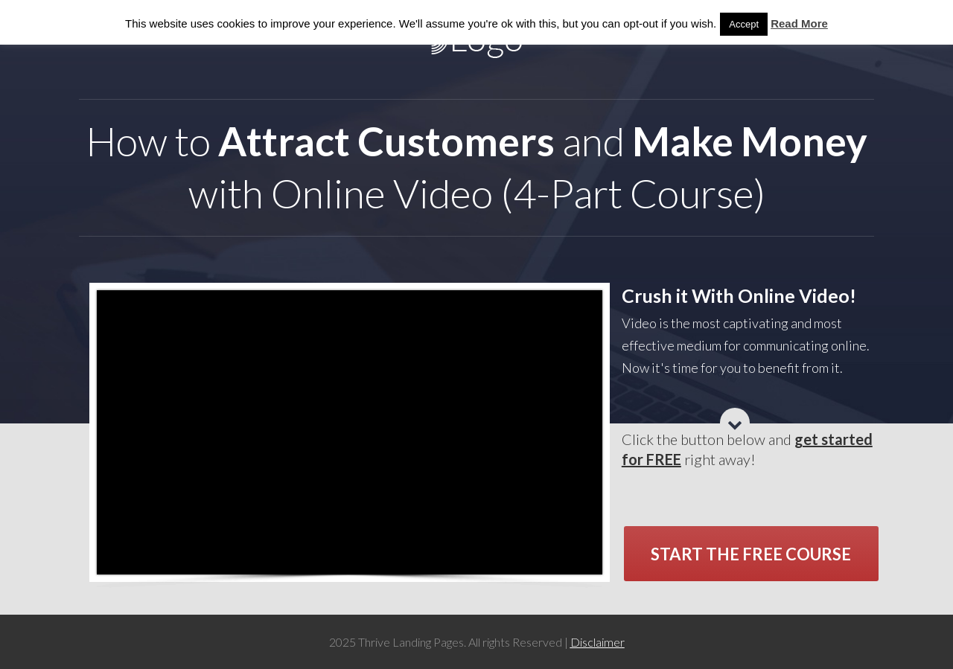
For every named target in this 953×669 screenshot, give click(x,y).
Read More (799, 23)
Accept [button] (744, 24)
